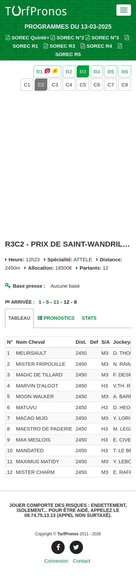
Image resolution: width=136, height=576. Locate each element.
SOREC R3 (59, 46)
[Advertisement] (68, 165)
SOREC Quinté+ (27, 37)
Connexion (56, 561)
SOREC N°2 (67, 37)
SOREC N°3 (102, 37)
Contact (81, 561)
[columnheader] (9, 342)
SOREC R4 (96, 46)
